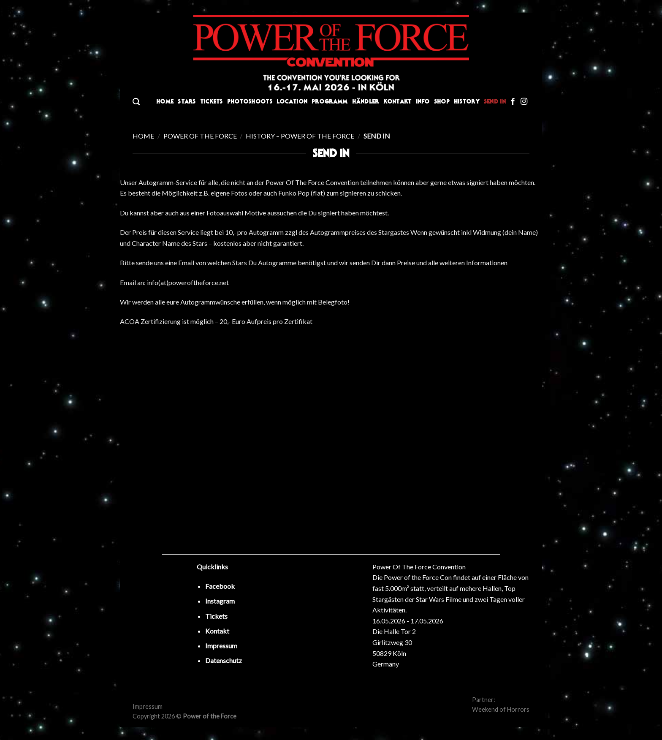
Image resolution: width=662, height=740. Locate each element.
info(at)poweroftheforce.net (188, 282)
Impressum (148, 706)
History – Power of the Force (300, 136)
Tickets (211, 101)
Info (423, 101)
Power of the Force (200, 136)
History (467, 101)
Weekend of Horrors (500, 709)
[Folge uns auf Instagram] (524, 102)
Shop (442, 101)
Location (292, 101)
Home (165, 101)
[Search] (136, 102)
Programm (329, 101)
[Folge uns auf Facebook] (513, 102)
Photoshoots (249, 101)
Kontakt (397, 101)
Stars (186, 101)
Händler (365, 101)
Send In (495, 101)
